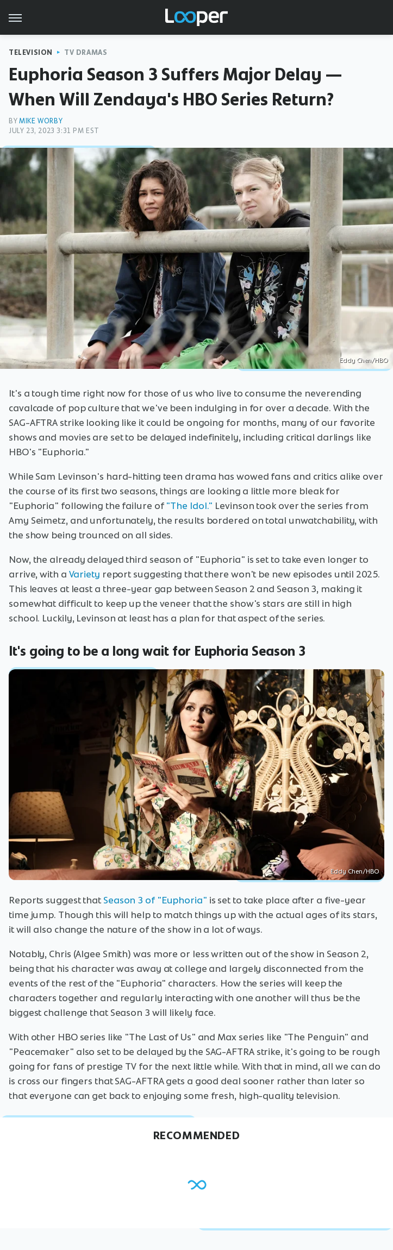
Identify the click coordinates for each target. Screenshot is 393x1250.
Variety (84, 574)
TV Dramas (85, 52)
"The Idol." (189, 505)
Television (31, 52)
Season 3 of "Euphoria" (155, 900)
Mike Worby (41, 120)
